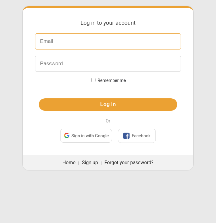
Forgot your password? (128, 162)
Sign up (90, 162)
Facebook (137, 135)
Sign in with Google (86, 135)
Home (68, 162)
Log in (108, 104)
